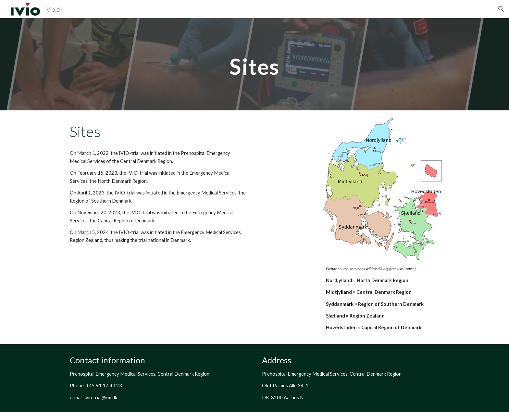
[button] (501, 9)
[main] (254, 64)
